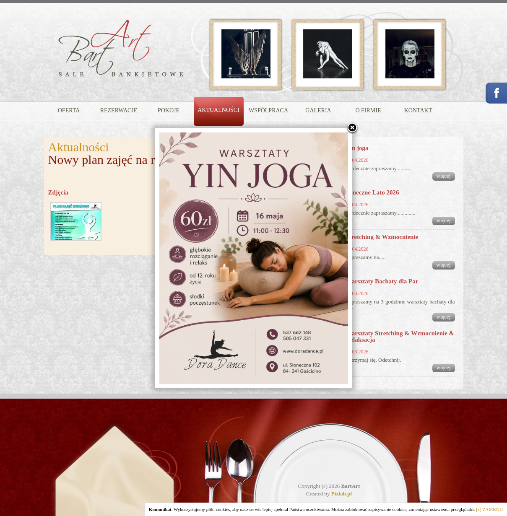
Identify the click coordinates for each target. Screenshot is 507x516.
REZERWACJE (119, 110)
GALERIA (318, 110)
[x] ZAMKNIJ (489, 509)
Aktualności (78, 147)
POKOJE (168, 110)
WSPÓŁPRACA (268, 110)
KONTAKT (418, 110)
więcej (444, 176)
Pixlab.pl (341, 493)
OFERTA (69, 110)
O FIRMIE (368, 110)
